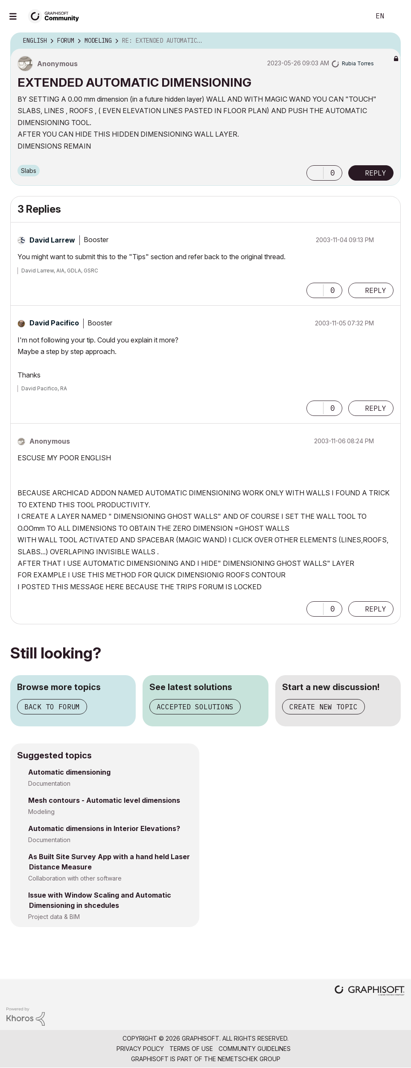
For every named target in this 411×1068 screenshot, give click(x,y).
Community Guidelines (255, 1048)
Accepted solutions (195, 706)
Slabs (28, 170)
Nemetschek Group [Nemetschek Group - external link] (249, 1058)
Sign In (397, 16)
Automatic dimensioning (69, 772)
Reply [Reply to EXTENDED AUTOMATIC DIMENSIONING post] (375, 173)
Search (354, 16)
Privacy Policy (140, 1048)
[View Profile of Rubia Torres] (358, 63)
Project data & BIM (54, 916)
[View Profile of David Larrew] (52, 240)
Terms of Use (191, 1048)
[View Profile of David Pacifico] (54, 323)
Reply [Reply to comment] (375, 290)
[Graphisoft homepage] (370, 991)
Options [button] (388, 41)
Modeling (41, 811)
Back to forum (52, 706)
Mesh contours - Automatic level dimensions (104, 800)
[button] (315, 173)
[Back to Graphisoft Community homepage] (56, 15)
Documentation (49, 783)
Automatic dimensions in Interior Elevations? (104, 828)
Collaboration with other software (75, 878)
